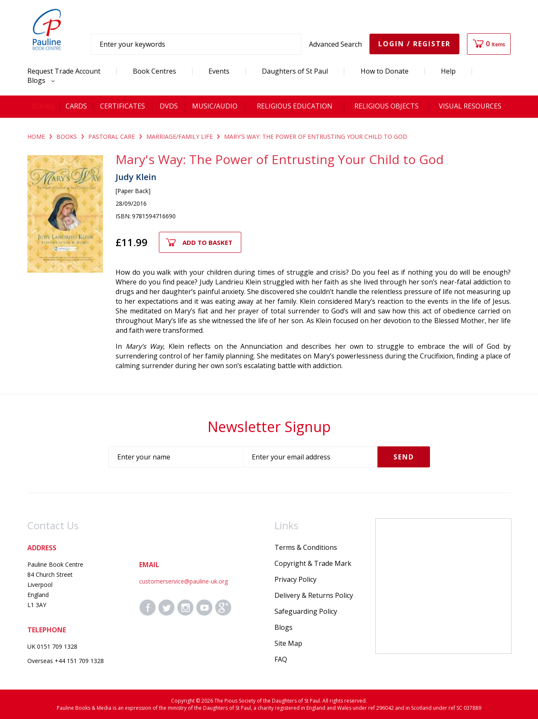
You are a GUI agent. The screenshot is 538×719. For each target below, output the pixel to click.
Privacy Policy (295, 579)
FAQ (280, 659)
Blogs (38, 80)
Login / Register (414, 43)
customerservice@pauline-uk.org (183, 581)
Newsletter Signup (269, 426)
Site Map (288, 643)
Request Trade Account (63, 71)
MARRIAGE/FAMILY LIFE (179, 137)
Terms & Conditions (305, 547)
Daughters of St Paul (295, 71)
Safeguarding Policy (305, 611)
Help (448, 71)
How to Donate (385, 71)
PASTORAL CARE (111, 137)
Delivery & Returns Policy (313, 595)
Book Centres (154, 71)
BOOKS (66, 137)
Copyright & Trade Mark (312, 563)
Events (218, 71)
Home (36, 137)
